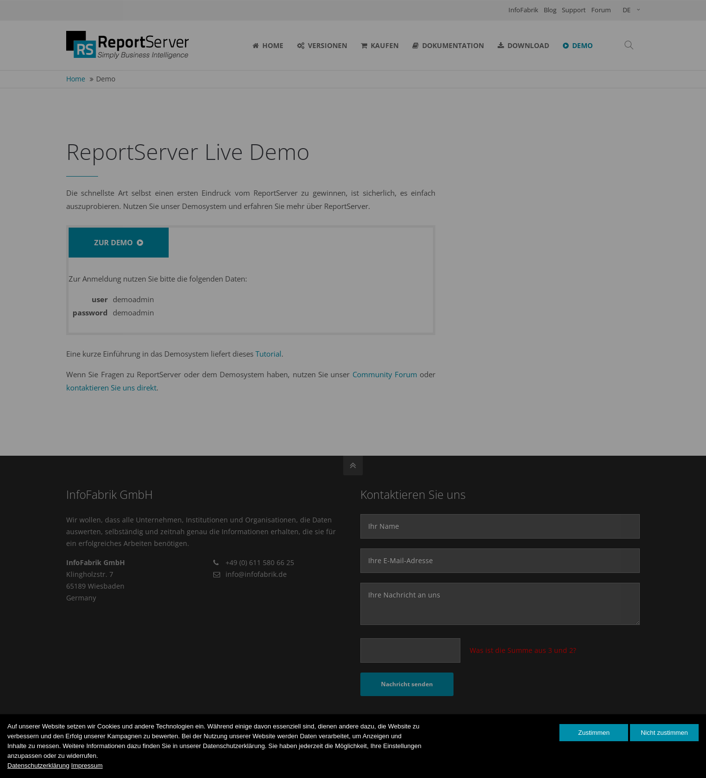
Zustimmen (593, 732)
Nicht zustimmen (664, 732)
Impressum (86, 765)
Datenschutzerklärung (38, 765)
